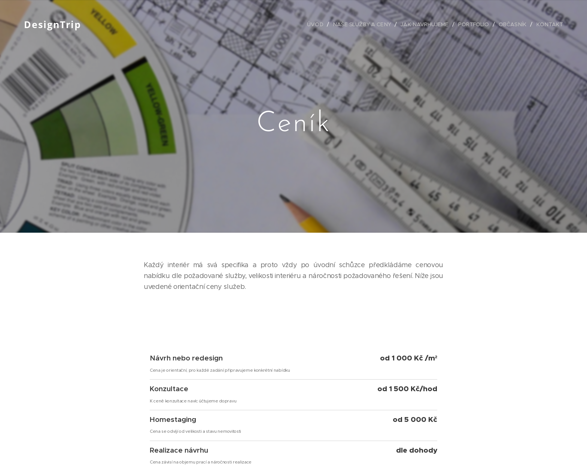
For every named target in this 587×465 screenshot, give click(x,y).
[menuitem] (320, 24)
